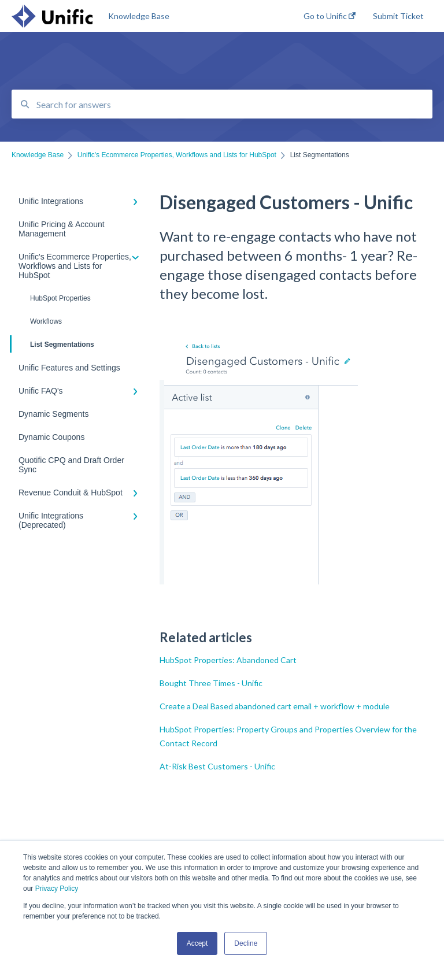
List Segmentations (53, 344)
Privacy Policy (57, 888)
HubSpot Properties (60, 298)
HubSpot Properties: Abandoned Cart (228, 660)
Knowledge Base (138, 16)
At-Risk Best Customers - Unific (217, 766)
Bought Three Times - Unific (211, 683)
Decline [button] (245, 943)
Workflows (46, 321)
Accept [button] (197, 943)
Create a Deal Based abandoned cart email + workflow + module (275, 706)
